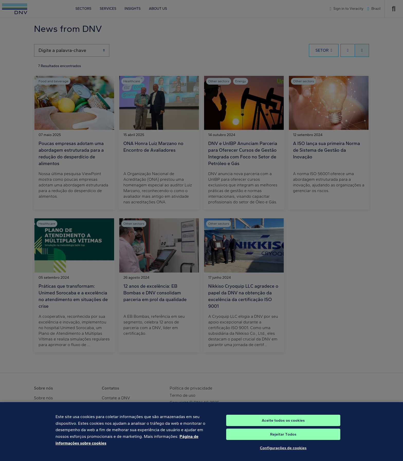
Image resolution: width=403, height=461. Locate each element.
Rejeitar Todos (283, 438)
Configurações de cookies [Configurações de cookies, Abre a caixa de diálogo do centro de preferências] (283, 451)
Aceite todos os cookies (283, 424)
